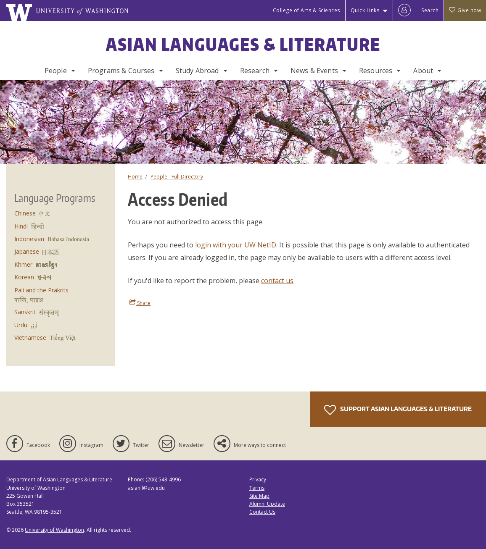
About (423, 70)
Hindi (21, 226)
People (56, 70)
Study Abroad (197, 70)
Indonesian (29, 239)
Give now (465, 10)
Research (254, 70)
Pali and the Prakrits (41, 290)
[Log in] (404, 10)
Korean (24, 277)
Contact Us (262, 511)
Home (135, 176)
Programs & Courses (121, 70)
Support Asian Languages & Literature (398, 410)
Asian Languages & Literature (243, 44)
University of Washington (54, 529)
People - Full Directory (177, 176)
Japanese (26, 251)
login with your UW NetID (235, 245)
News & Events (314, 70)
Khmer (23, 264)
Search (429, 10)
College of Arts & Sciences (306, 10)
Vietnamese (30, 337)
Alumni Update (267, 503)
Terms (256, 487)
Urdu (20, 325)
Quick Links (365, 10)
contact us (277, 280)
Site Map (259, 495)
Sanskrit (25, 312)
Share (140, 303)
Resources (375, 70)
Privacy (257, 479)
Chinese (25, 213)
